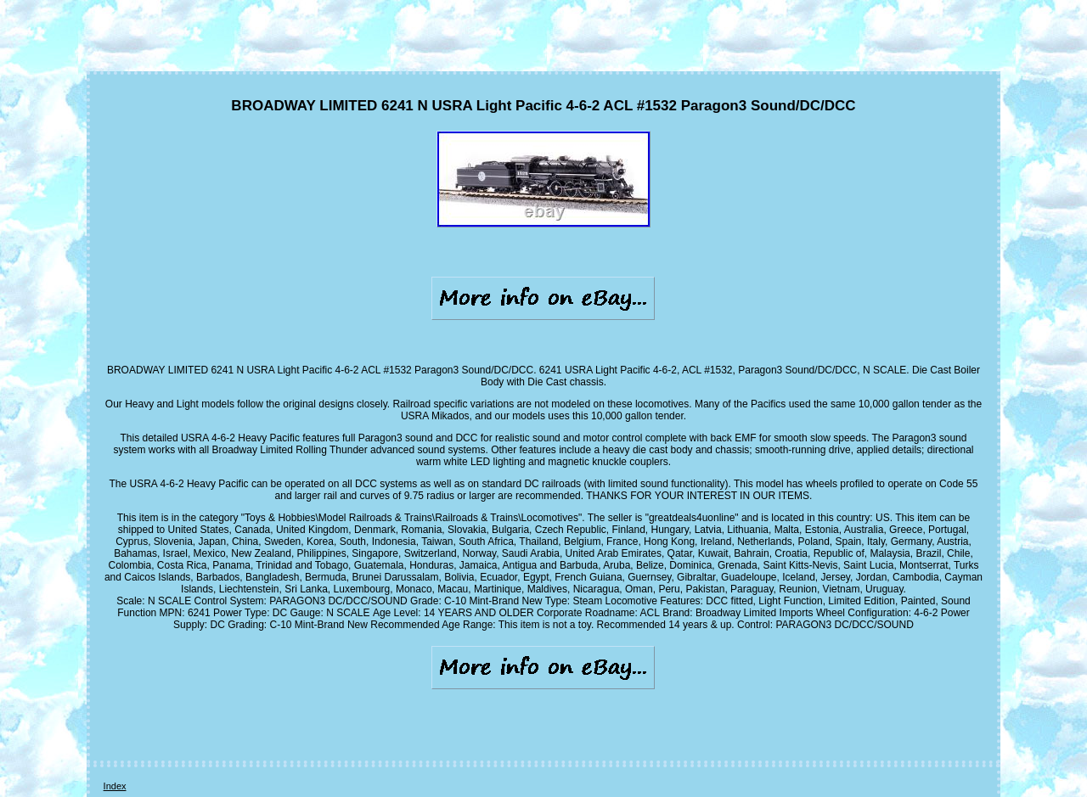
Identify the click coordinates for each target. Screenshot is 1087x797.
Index (115, 786)
